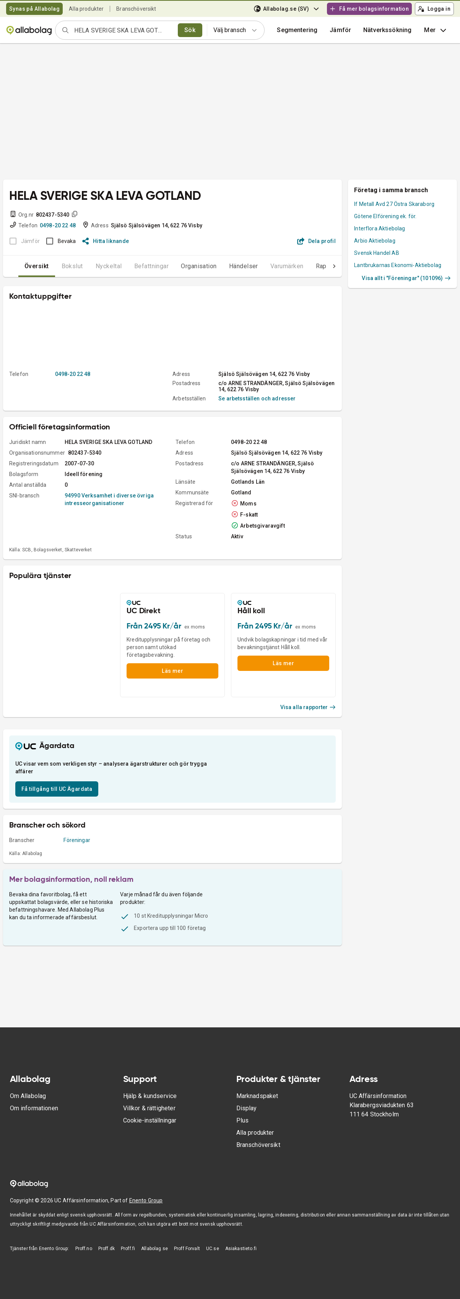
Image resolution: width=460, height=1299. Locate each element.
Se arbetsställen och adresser (257, 398)
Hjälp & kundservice (150, 1096)
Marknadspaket (257, 1096)
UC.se (212, 1248)
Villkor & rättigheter (149, 1108)
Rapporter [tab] (314, 266)
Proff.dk (106, 1248)
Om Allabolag (28, 1096)
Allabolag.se (154, 1248)
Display (246, 1108)
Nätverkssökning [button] (387, 30)
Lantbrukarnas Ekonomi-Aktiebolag (397, 265)
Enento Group (146, 1200)
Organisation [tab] (184, 266)
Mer (435, 30)
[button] (340, 30)
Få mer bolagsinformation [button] (369, 9)
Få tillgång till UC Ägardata (56, 789)
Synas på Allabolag (34, 9)
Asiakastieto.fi (241, 1248)
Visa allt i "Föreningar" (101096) (406, 278)
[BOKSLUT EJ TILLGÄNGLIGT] (22, 241)
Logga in (434, 9)
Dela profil (316, 241)
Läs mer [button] (172, 671)
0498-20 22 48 (58, 225)
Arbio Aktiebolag (374, 241)
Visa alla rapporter (308, 707)
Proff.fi (128, 1248)
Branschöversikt (136, 9)
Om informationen (34, 1108)
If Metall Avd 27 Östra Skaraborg (394, 204)
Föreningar (76, 840)
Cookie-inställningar (149, 1120)
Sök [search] (189, 30)
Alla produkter (86, 9)
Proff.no (83, 1248)
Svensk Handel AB (376, 253)
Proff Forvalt (187, 1248)
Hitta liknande (105, 241)
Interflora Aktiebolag (379, 228)
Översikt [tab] (21, 266)
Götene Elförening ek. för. (385, 216)
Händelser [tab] (228, 266)
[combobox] (123, 30)
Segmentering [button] (297, 30)
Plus (242, 1120)
